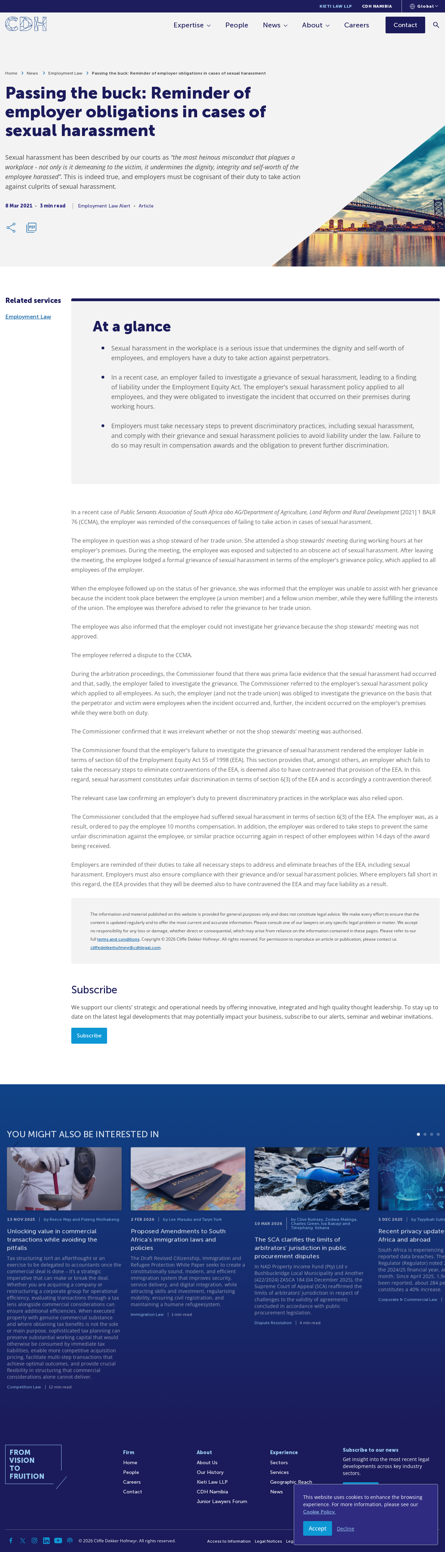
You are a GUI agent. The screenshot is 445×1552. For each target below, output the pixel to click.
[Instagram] (34, 1540)
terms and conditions (118, 939)
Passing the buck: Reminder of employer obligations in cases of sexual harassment (179, 73)
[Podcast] (69, 1540)
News (272, 25)
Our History (210, 1472)
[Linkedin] (46, 1540)
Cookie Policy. (319, 1512)
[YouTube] (58, 1540)
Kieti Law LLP (335, 6)
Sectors (279, 1463)
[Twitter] (22, 1540)
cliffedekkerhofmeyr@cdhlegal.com (125, 947)
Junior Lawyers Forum (222, 1501)
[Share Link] (11, 227)
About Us (207, 1463)
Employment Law (65, 73)
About (312, 25)
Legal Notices (268, 1541)
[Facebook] (10, 1540)
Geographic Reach (291, 1482)
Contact (132, 1492)
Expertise (188, 25)
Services (279, 1472)
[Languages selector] (424, 6)
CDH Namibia (377, 6)
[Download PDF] (31, 227)
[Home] (26, 25)
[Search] (436, 25)
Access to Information (229, 1541)
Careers (356, 25)
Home (11, 73)
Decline (345, 1528)
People (236, 25)
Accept (317, 1528)
